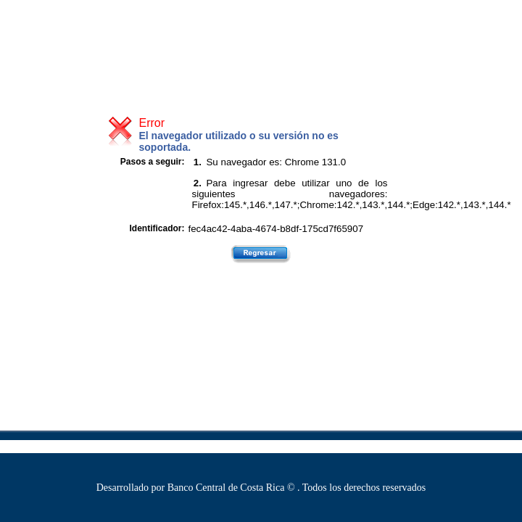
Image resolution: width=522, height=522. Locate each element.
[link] (15, 17)
